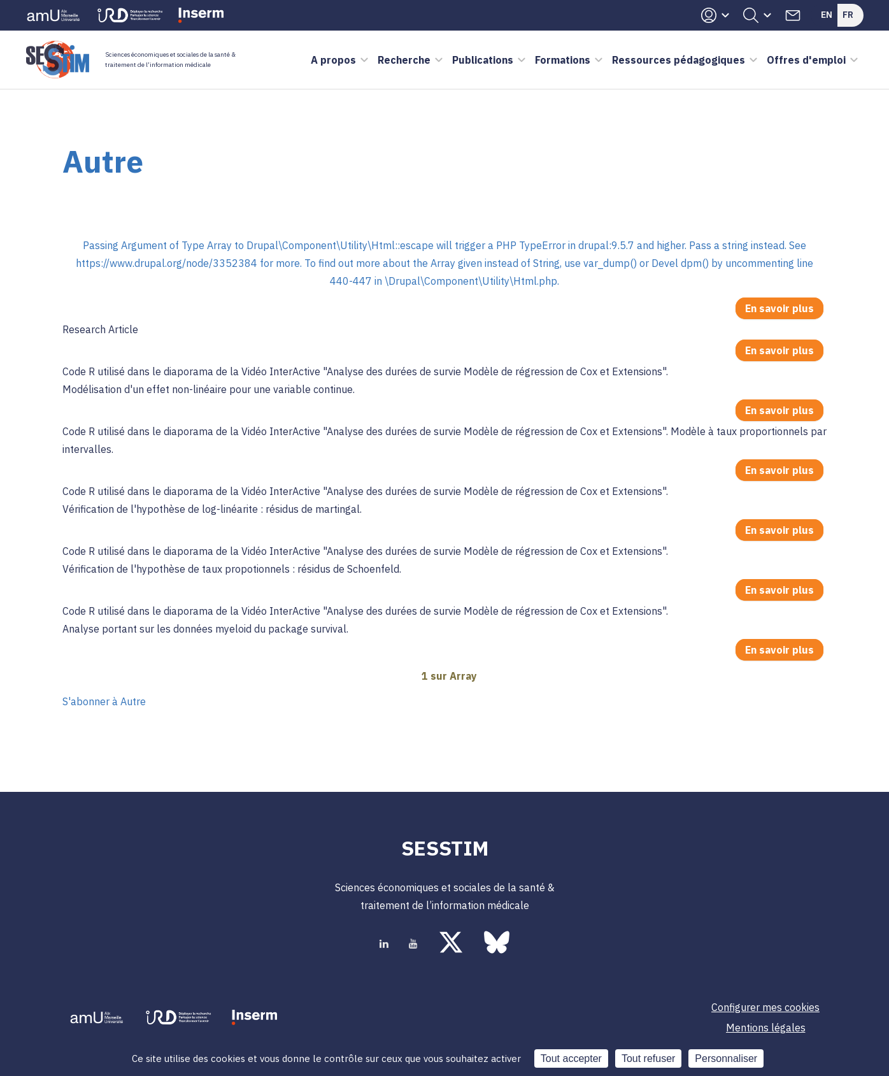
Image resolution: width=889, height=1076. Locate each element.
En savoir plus (784, 309)
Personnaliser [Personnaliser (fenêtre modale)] (726, 1058)
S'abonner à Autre (104, 701)
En (826, 14)
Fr (848, 14)
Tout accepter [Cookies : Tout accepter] (571, 1058)
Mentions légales (766, 1027)
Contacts (792, 15)
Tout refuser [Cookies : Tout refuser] (648, 1058)
